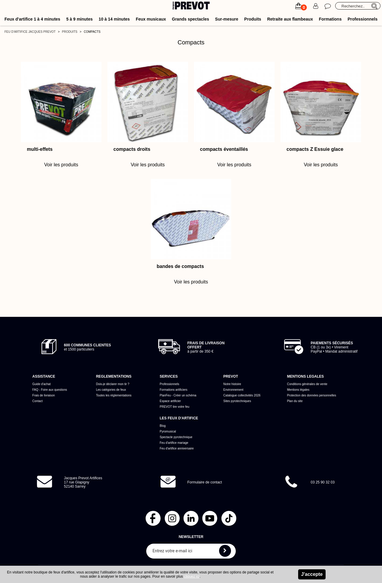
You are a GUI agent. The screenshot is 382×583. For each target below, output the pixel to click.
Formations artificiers (173, 389)
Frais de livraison (43, 395)
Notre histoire (232, 384)
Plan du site (295, 401)
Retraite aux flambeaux (290, 19)
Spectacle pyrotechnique (176, 437)
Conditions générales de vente (307, 384)
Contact (37, 401)
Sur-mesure (226, 19)
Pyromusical (168, 431)
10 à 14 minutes (114, 19)
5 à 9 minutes (79, 19)
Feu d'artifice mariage (174, 442)
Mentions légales (298, 389)
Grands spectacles (190, 19)
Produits (252, 19)
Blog (163, 425)
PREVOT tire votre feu (174, 406)
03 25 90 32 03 (323, 482)
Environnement (233, 389)
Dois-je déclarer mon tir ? (113, 384)
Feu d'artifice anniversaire (177, 448)
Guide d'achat (41, 384)
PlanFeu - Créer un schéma (178, 395)
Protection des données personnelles (311, 395)
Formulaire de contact (204, 482)
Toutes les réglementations (114, 395)
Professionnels (363, 19)
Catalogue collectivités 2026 (242, 395)
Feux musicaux (151, 19)
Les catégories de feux (111, 389)
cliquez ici (191, 576)
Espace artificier (170, 401)
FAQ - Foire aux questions (49, 389)
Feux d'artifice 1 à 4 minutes (32, 19)
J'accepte (312, 574)
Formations (330, 19)
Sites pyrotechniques (237, 401)
